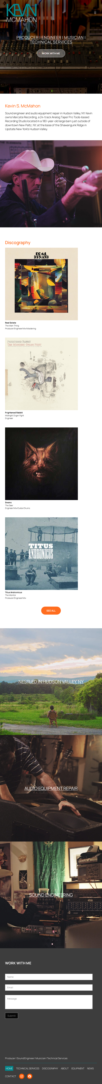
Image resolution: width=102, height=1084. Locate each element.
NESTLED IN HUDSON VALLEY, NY (51, 681)
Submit (11, 1015)
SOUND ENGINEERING (51, 895)
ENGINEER (51, 37)
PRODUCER (27, 37)
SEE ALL (50, 610)
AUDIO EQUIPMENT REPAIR (51, 788)
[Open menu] (95, 12)
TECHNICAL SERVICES (51, 42)
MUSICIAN (74, 37)
